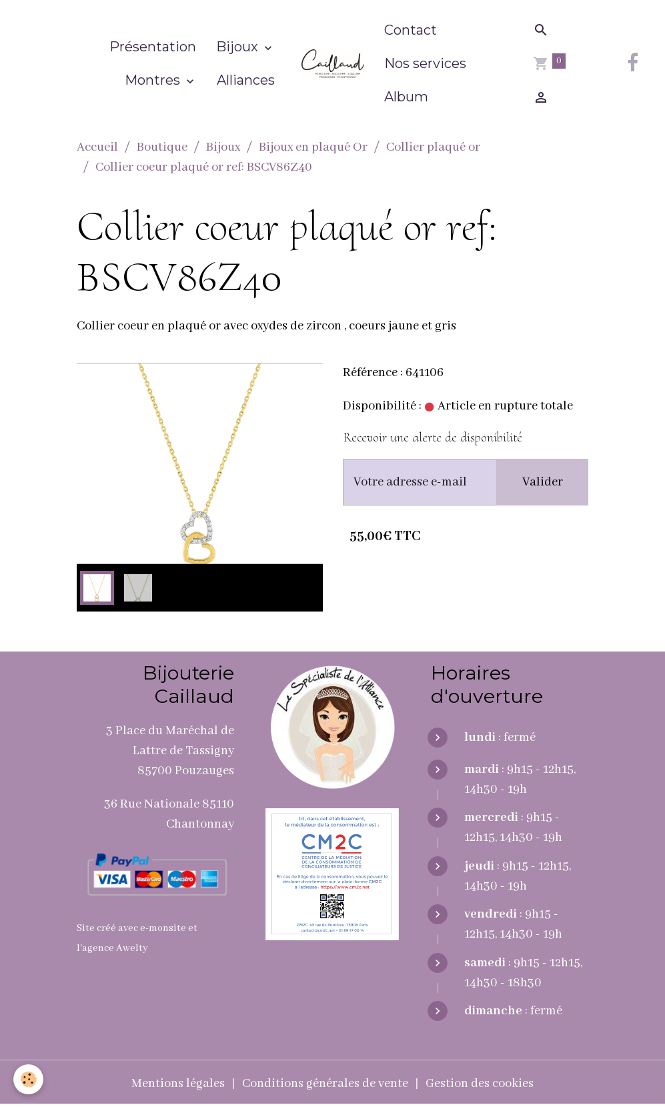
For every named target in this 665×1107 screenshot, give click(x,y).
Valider (542, 482)
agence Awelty (115, 948)
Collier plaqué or (433, 147)
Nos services (425, 63)
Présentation (152, 47)
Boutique (162, 147)
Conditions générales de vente (325, 1084)
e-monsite (163, 928)
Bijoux (238, 47)
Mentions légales (178, 1084)
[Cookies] (28, 1079)
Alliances (246, 80)
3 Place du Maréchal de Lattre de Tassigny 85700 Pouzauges (170, 751)
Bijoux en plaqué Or (313, 147)
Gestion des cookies (480, 1084)
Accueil (97, 147)
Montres (154, 80)
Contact (410, 30)
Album (406, 97)
